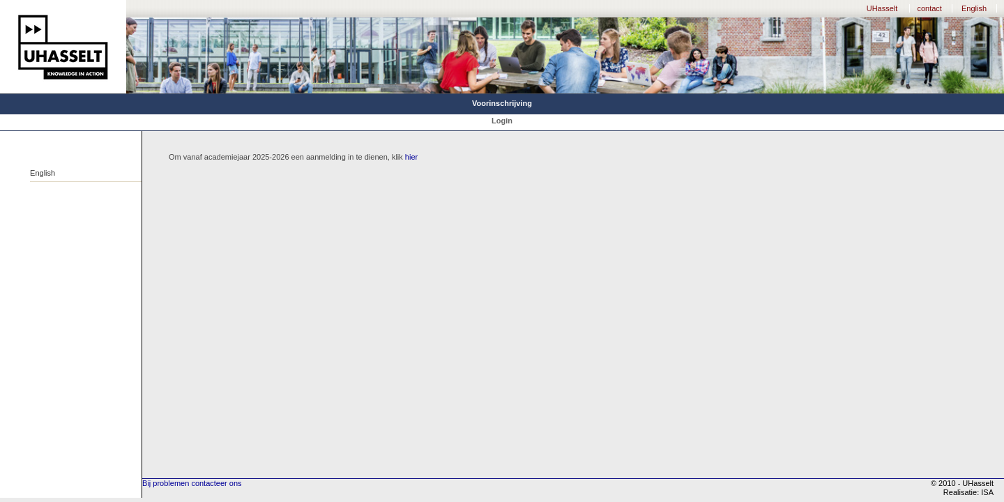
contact (929, 8)
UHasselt (882, 8)
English (974, 8)
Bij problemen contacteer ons (191, 483)
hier (411, 157)
